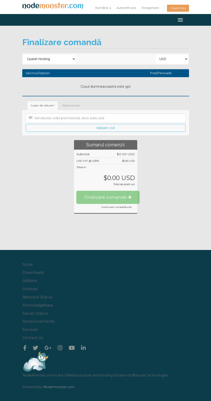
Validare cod (105, 128)
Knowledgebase (37, 305)
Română (103, 8)
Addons (29, 280)
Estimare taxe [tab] (71, 105)
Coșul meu (178, 8)
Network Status (37, 297)
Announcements (38, 321)
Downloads (33, 272)
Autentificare (126, 8)
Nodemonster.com (59, 387)
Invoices (29, 289)
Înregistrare (150, 8)
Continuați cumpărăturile (116, 207)
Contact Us (32, 338)
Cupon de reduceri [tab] (42, 105)
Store (27, 264)
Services (30, 329)
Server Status (35, 313)
